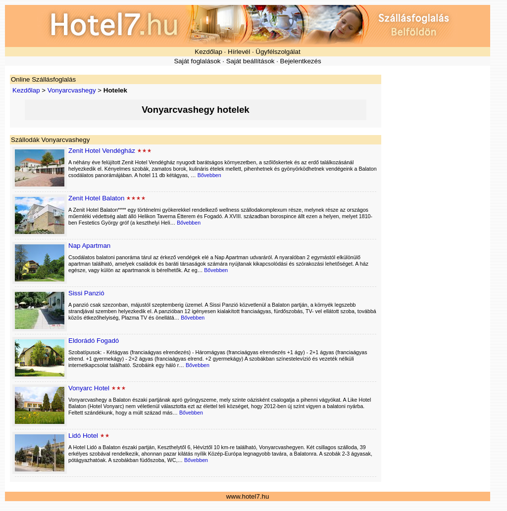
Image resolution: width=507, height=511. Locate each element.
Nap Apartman (89, 245)
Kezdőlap (208, 51)
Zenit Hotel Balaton (96, 198)
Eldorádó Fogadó (93, 340)
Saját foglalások (197, 61)
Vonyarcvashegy (72, 90)
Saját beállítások (250, 61)
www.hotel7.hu (247, 496)
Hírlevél (239, 51)
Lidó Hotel (83, 435)
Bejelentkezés (300, 61)
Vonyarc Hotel (88, 388)
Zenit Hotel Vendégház (101, 150)
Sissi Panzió (86, 293)
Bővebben (209, 175)
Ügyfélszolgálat (277, 51)
